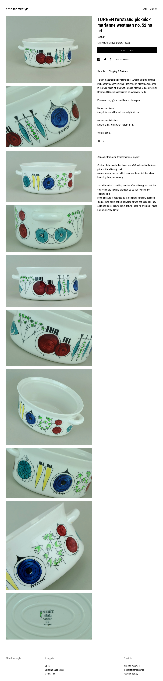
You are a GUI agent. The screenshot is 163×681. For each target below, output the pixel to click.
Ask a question (122, 59)
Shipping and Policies (54, 669)
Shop (145, 8)
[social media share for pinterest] (111, 59)
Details (101, 71)
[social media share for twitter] (105, 59)
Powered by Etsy (131, 673)
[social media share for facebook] (98, 59)
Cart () (153, 8)
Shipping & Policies (118, 71)
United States (115, 42)
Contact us (50, 673)
